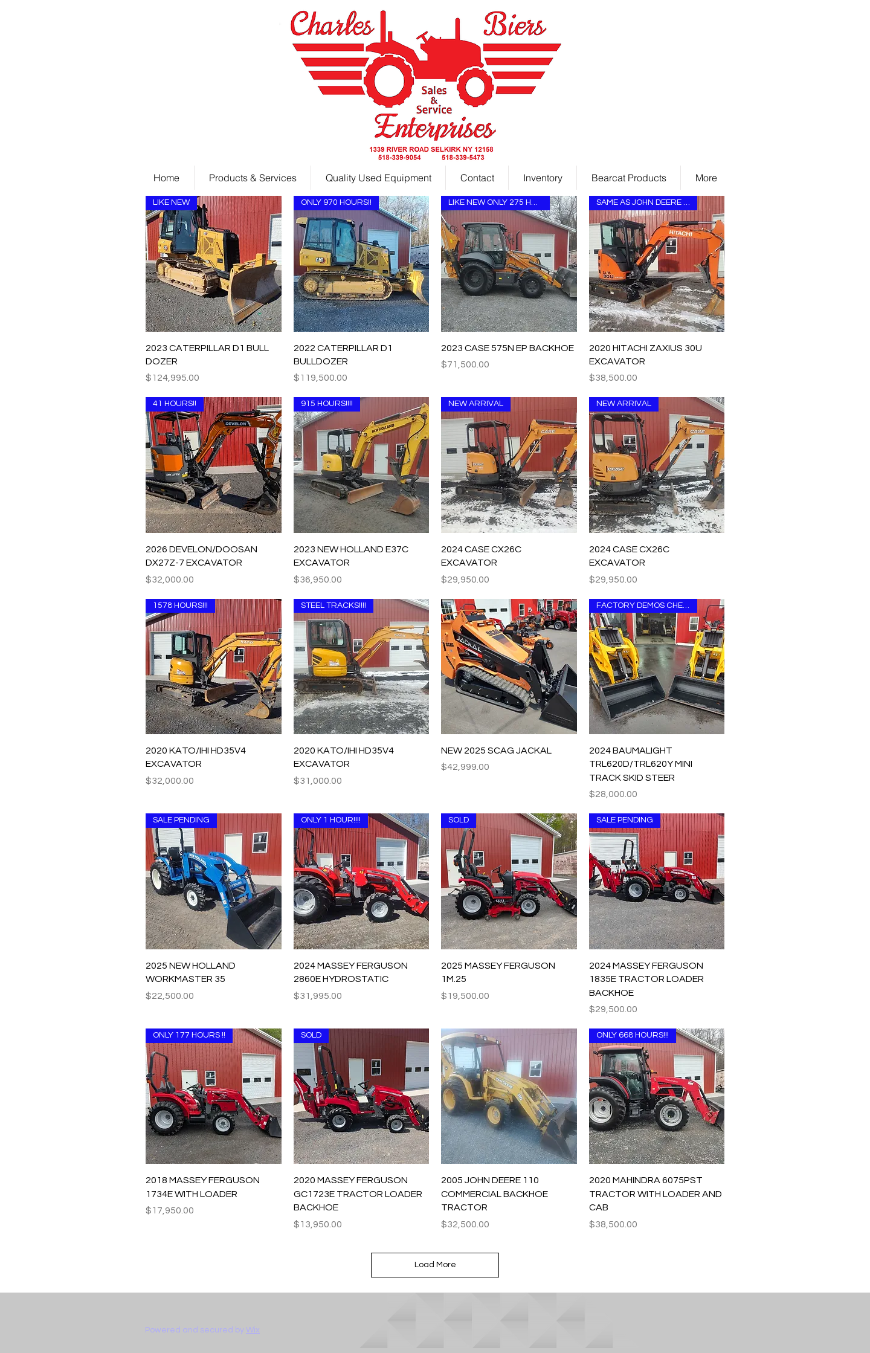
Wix (253, 1330)
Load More (435, 1265)
